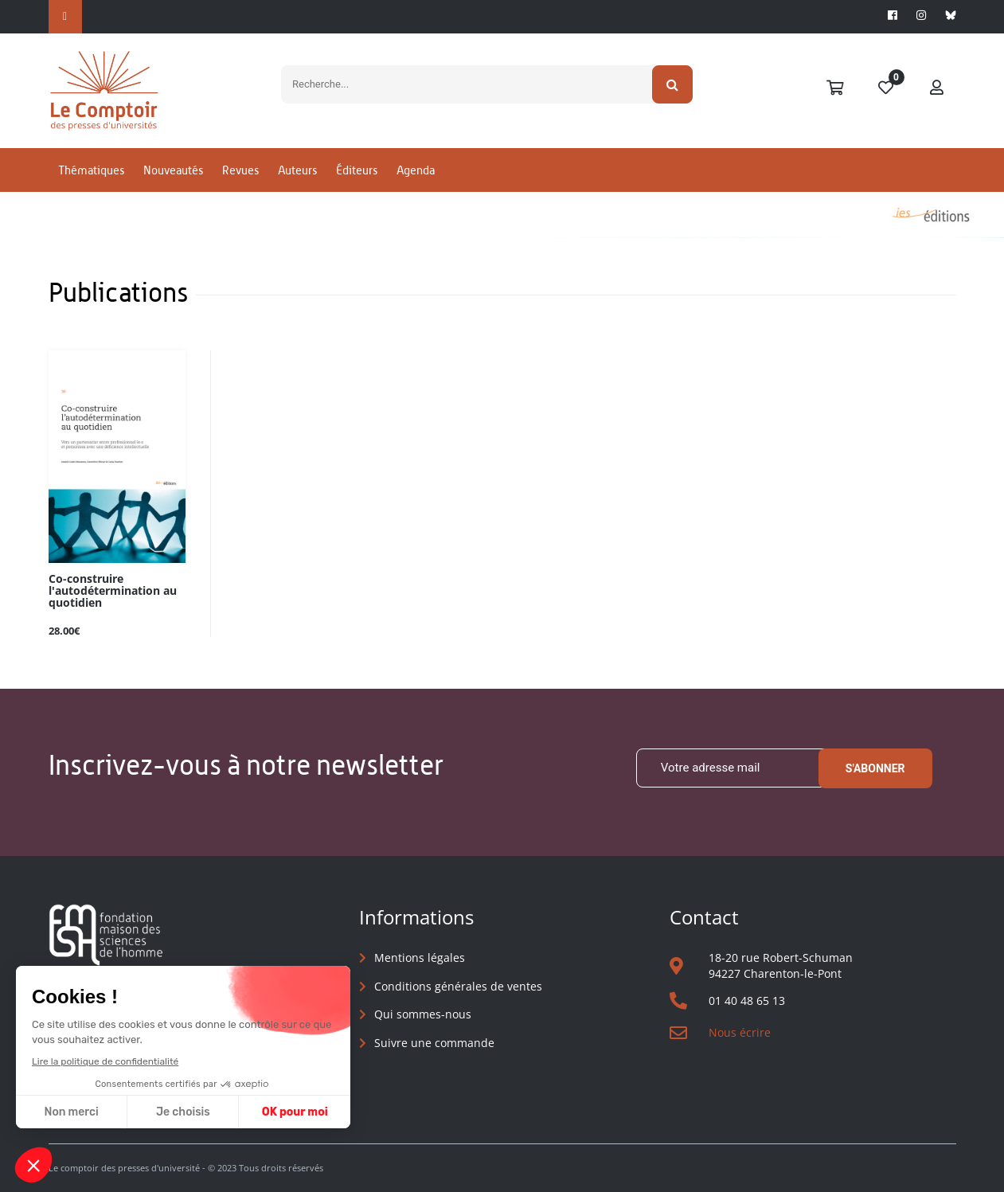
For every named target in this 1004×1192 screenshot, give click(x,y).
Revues (240, 170)
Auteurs (297, 170)
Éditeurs (356, 170)
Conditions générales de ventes (458, 986)
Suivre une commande (434, 1042)
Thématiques (91, 170)
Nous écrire (740, 1032)
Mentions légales (419, 957)
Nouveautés (173, 170)
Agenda (416, 170)
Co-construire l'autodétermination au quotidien (113, 591)
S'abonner (875, 768)
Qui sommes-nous (422, 1014)
